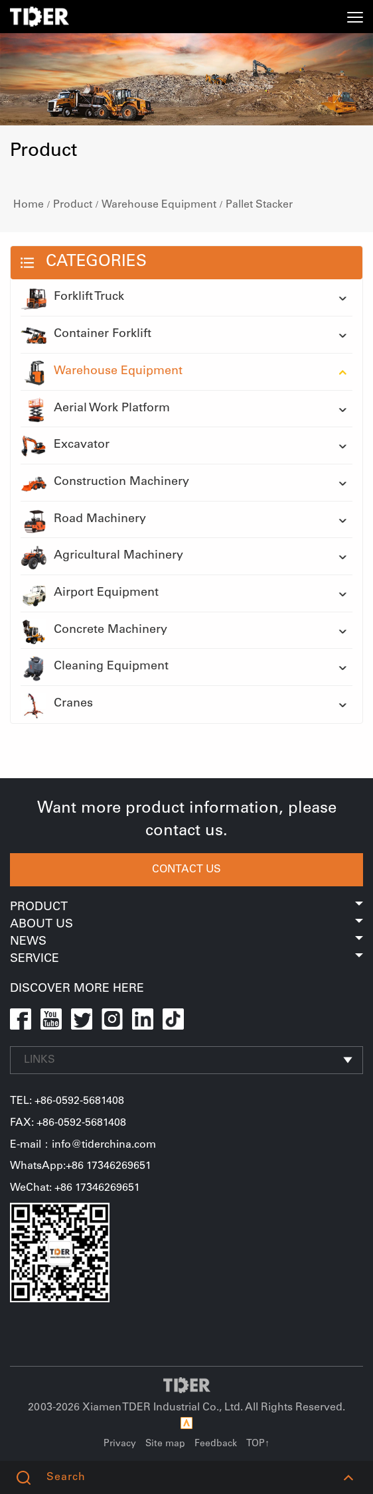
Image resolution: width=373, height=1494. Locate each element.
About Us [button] (186, 925)
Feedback (215, 1444)
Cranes (57, 704)
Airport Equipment (90, 593)
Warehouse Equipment (159, 205)
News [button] (186, 942)
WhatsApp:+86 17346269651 (80, 1166)
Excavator (65, 445)
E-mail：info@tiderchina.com (83, 1145)
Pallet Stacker (259, 205)
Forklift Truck (72, 297)
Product (72, 205)
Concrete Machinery (94, 630)
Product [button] (186, 908)
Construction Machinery (105, 483)
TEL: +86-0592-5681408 (67, 1101)
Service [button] (186, 959)
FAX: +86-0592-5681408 (68, 1123)
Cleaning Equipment (95, 667)
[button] (348, 1477)
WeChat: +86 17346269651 (75, 1188)
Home (28, 205)
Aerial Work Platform (95, 409)
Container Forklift (86, 335)
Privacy (120, 1444)
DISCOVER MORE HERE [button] (77, 989)
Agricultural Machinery (102, 556)
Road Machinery (83, 520)
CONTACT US (186, 869)
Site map (165, 1444)
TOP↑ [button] (257, 1444)
